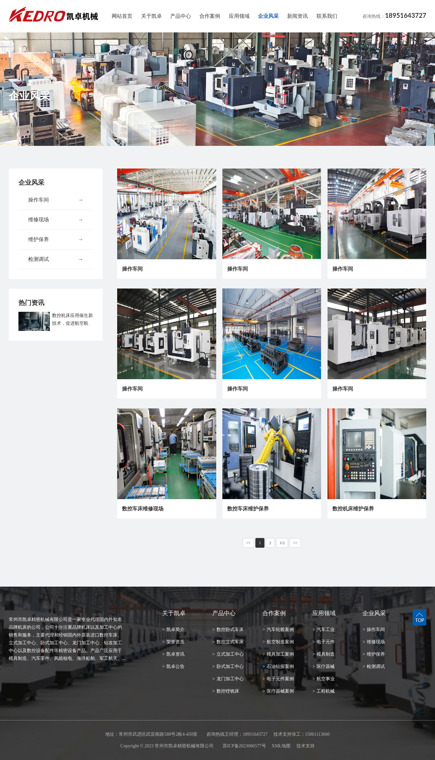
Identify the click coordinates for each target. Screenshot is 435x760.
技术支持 (305, 745)
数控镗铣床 (225, 691)
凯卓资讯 (173, 654)
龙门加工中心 (228, 678)
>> (295, 543)
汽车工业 (323, 629)
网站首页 (122, 16)
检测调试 (55, 259)
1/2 (282, 543)
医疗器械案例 (278, 691)
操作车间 (55, 200)
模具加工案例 (278, 654)
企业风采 (268, 16)
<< (248, 543)
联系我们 (327, 16)
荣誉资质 (173, 641)
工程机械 (323, 691)
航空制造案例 (278, 641)
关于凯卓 (151, 16)
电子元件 (323, 641)
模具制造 (323, 654)
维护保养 (55, 239)
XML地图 (281, 745)
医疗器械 (323, 666)
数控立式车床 (228, 641)
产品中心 (180, 16)
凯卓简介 (173, 629)
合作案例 (209, 16)
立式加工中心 (228, 654)
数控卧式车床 (228, 629)
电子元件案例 (278, 678)
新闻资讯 (297, 16)
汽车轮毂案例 (278, 629)
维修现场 (55, 219)
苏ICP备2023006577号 (244, 745)
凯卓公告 (173, 666)
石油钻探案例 (278, 666)
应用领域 (239, 16)
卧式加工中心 (228, 666)
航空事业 (323, 678)
